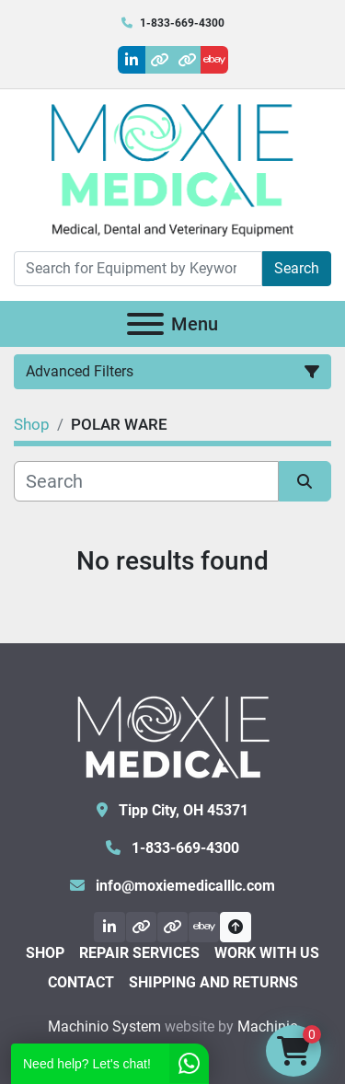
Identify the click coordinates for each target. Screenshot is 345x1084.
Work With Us (266, 953)
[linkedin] (131, 60)
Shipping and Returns (213, 982)
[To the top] (235, 927)
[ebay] (214, 60)
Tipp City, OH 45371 (181, 810)
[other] (159, 60)
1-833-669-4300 (182, 23)
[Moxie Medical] (173, 735)
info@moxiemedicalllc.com (183, 885)
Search (296, 268)
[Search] (138, 268)
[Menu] (145, 324)
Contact (81, 982)
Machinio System (104, 1026)
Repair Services (139, 953)
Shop (45, 953)
